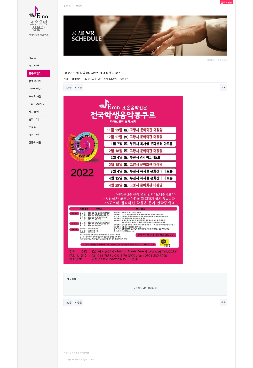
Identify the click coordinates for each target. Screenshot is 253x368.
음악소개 (33, 119)
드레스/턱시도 (36, 104)
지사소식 (33, 112)
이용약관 (67, 352)
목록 (223, 87)
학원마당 (33, 135)
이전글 (68, 87)
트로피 (32, 127)
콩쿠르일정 (34, 73)
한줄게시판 (34, 142)
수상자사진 (34, 96)
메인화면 (211, 60)
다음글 (78, 87)
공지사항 (33, 66)
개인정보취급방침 (81, 352)
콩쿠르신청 (34, 81)
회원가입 (67, 6)
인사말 (32, 58)
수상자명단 (34, 89)
